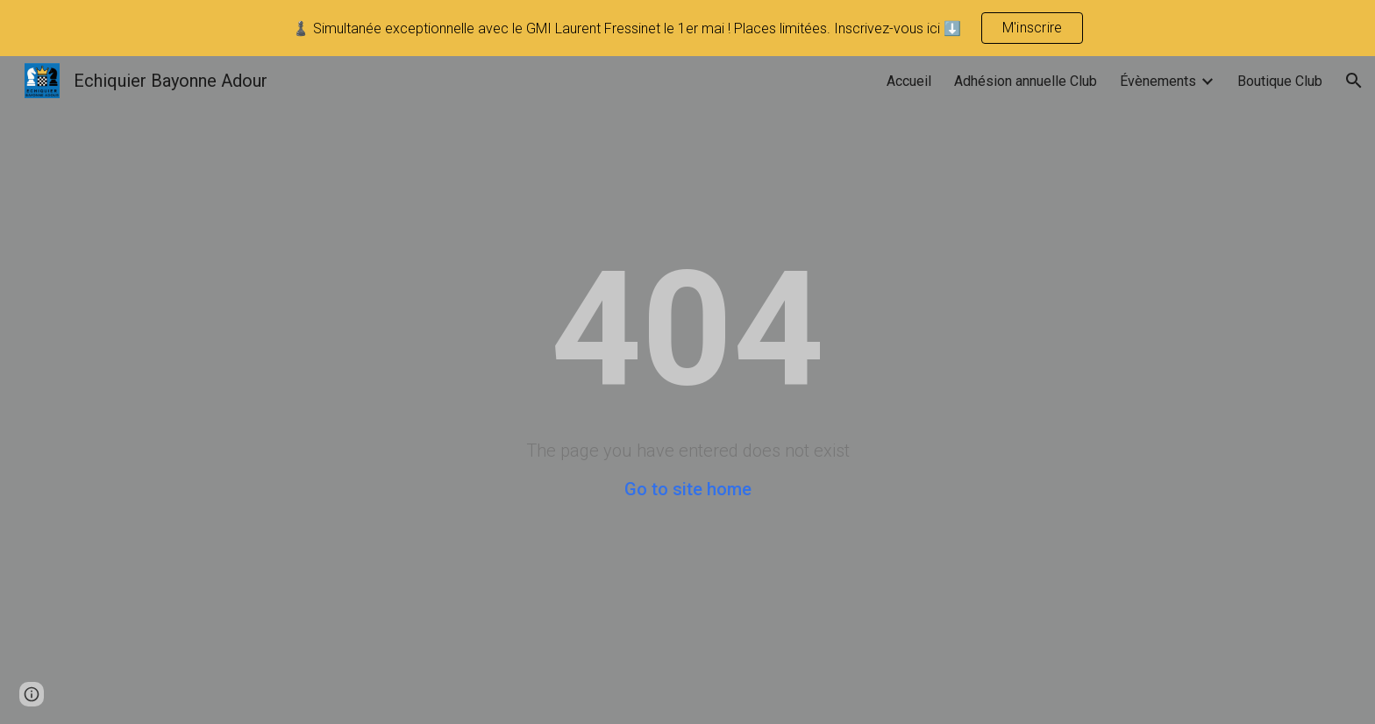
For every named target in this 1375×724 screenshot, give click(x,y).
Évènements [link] (1158, 81)
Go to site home (688, 489)
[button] (1354, 81)
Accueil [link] (909, 81)
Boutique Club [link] (1279, 81)
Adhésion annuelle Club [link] (1025, 81)
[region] (687, 28)
